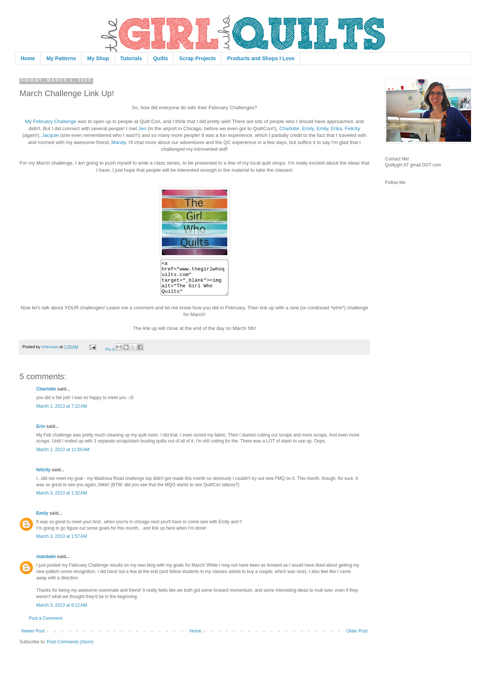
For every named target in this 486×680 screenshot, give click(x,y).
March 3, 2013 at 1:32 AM (61, 499)
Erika (336, 128)
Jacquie (50, 135)
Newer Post (32, 637)
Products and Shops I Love (260, 58)
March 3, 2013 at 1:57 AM (61, 543)
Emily (308, 128)
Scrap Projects (197, 58)
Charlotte (289, 128)
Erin (40, 433)
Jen (142, 128)
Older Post (356, 637)
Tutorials (131, 58)
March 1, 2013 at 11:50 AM (62, 456)
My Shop (98, 58)
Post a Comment (45, 625)
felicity (43, 476)
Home (28, 58)
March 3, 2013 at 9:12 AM (61, 612)
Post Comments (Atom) (70, 648)
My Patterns (61, 58)
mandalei (46, 563)
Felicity (352, 128)
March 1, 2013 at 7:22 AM (61, 413)
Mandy (118, 142)
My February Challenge (50, 121)
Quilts (160, 58)
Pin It (110, 356)
